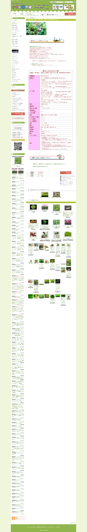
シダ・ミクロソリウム (16, 30)
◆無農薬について (42, 163)
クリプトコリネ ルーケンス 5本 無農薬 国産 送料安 (18, 218)
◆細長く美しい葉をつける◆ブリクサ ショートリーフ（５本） (41, 296)
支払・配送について (21, 14)
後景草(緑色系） (15, 25)
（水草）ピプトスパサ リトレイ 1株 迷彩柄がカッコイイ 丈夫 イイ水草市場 (30, 248)
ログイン (44, 14)
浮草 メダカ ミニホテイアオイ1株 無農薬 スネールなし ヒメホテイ (63, 262)
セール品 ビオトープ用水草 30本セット (18, 161)
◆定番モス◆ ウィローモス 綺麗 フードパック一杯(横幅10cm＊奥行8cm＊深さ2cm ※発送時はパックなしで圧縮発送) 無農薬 (18, 406)
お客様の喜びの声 (15, 108)
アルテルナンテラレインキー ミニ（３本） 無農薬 (68, 223)
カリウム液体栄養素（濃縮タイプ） (33, 196)
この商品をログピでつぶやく (67, 184)
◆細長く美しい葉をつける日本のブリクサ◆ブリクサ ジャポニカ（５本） (47, 296)
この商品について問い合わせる (67, 178)
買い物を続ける (64, 180)
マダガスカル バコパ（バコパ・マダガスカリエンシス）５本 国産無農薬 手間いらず (45, 224)
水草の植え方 (14, 106)
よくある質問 (14, 101)
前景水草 (13, 70)
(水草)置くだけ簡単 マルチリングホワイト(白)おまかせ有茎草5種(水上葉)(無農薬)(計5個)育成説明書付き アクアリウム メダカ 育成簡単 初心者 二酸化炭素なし (41, 282)
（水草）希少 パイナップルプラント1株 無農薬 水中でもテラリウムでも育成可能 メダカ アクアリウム (68, 250)
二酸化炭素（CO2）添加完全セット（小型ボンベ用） (56, 195)
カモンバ (13, 86)
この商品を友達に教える (66, 177)
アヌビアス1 (14, 48)
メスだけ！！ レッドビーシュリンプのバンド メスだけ (18, 293)
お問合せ (32, 14)
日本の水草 (14, 74)
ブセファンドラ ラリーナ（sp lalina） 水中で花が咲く (18, 209)
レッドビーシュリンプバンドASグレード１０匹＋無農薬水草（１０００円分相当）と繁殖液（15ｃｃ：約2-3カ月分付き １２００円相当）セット (33, 224)
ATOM (17, 518)
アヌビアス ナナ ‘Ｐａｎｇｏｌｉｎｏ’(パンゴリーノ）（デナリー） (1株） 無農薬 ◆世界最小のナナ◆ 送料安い (17, 366)
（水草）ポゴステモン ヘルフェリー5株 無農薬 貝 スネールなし (52, 264)
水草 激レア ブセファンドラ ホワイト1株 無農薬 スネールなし (18, 468)
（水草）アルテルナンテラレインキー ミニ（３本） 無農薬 (33, 236)
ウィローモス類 (14, 81)
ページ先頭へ (73, 523)
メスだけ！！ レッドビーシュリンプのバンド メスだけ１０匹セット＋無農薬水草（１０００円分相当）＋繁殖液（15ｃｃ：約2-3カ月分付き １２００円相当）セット (18, 286)
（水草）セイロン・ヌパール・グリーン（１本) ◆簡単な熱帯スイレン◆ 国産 (18, 360)
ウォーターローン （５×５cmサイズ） (36, 296)
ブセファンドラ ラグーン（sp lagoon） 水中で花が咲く (18, 204)
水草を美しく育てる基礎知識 (17, 103)
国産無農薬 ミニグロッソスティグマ (52, 298)
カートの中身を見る (18, 113)
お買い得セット (14, 76)
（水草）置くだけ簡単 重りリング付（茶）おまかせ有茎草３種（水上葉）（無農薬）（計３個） (41, 246)
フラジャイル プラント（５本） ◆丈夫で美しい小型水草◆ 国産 (56, 224)
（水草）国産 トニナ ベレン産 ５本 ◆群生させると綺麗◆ (18, 391)
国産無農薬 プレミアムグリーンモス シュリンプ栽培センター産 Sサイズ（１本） (58, 285)
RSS (16, 517)
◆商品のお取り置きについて (60, 163)
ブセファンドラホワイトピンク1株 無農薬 (31, 283)
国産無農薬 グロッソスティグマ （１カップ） (33, 208)
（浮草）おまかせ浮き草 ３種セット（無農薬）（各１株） (18, 415)
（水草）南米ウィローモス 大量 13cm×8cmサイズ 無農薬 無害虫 (63, 248)
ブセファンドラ (14, 58)
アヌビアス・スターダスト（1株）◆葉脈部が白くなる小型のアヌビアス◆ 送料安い (18, 377)
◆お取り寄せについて (50, 163)
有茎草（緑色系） (15, 27)
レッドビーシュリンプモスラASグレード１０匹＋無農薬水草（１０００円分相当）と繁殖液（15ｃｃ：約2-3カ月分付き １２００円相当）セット (68, 211)
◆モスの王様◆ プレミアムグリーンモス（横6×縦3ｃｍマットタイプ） (63, 299)
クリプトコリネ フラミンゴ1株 (36, 246)
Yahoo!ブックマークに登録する (67, 181)
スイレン (13, 65)
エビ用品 (13, 22)
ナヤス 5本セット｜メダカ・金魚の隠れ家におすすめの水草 (18, 473)
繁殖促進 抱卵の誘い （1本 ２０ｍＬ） (69, 297)
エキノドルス (14, 32)
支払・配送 (33, 526)
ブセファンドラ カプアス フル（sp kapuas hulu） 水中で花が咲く (18, 200)
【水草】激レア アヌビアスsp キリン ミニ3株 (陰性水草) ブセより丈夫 (18, 430)
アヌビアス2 (14, 56)
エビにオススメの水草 (16, 79)
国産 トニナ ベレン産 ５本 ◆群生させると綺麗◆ (18, 387)
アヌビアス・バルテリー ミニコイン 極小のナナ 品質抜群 (18, 438)
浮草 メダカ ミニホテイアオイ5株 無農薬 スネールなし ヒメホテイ (69, 262)
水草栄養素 (14, 34)
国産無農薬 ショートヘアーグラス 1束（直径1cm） (45, 195)
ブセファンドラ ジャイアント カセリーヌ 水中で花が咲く (18, 214)
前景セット (14, 77)
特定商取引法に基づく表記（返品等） (68, 176)
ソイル (13, 37)
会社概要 (13, 93)
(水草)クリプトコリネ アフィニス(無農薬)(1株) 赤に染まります (18, 443)
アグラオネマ (14, 60)
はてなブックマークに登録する (67, 183)
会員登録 (50, 14)
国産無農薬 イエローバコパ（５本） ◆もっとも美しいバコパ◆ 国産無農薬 (18, 329)
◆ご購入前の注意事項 (37, 166)
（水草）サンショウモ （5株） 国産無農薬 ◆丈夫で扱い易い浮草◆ (18, 396)
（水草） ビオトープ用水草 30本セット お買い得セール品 (18, 178)
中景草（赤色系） (15, 43)
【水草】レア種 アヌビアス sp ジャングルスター (52, 247)
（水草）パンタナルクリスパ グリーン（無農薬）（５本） (36, 261)
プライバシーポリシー (51, 526)
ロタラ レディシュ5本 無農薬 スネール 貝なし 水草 (18, 453)
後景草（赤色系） (15, 41)
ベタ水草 (13, 44)
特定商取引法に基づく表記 (41, 526)
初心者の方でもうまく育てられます (18, 110)
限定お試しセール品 (15, 69)
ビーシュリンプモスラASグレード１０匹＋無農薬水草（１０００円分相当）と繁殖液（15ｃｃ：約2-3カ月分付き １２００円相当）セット (18, 302)
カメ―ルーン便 (14, 63)
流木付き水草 (14, 23)
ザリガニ (13, 67)
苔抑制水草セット (14, 172)
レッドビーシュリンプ (16, 52)
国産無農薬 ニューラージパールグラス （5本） (52, 281)
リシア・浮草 (14, 20)
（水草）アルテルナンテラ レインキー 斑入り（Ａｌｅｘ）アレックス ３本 (18, 400)
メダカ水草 (14, 72)
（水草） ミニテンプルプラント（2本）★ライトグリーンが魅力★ (68, 236)
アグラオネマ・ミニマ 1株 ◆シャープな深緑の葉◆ (56, 236)
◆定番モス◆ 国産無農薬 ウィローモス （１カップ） (18, 501)
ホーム (14, 14)
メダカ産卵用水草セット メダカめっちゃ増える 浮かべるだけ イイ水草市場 (18, 382)
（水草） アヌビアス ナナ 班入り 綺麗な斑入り (45, 236)
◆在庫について (36, 163)
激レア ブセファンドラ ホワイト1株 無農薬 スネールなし (18, 463)
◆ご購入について (45, 166)
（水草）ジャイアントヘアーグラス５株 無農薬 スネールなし (47, 261)
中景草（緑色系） (15, 39)
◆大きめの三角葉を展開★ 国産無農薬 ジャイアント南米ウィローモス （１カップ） (30, 296)
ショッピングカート (70, 14)
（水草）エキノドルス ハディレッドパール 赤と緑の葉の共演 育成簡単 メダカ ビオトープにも (57, 249)
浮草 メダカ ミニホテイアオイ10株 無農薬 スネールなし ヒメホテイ (63, 270)
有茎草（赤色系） (15, 29)
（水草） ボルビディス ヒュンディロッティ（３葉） (41, 263)
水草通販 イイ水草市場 (43, 530)
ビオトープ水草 (14, 46)
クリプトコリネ (14, 54)
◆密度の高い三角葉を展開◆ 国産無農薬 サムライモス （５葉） (57, 295)
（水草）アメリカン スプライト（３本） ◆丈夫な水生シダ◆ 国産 (18, 338)
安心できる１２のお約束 (16, 98)
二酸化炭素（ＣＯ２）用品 (17, 36)
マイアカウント (56, 14)
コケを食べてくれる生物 (16, 104)
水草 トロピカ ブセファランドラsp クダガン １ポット (30, 261)
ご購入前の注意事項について (17, 99)
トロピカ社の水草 (15, 62)
